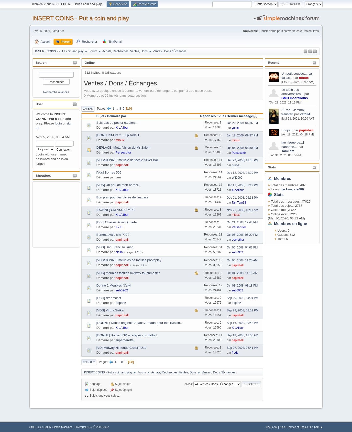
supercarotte (125, 340)
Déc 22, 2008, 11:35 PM (242, 160)
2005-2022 (102, 426)
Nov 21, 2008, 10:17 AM (242, 210)
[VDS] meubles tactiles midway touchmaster (128, 273)
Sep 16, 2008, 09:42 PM (242, 323)
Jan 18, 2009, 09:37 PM (242, 135)
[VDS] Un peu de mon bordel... (118, 185)
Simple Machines (62, 426)
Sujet (100, 116)
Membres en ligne (290, 224)
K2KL (120, 227)
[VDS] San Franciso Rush (114, 247)
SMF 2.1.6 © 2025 (40, 426)
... (117, 108)
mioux (304, 78)
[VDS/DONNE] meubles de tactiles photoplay (128, 260)
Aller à (188, 383)
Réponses (208, 116)
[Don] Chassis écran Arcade (116, 222)
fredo (235, 352)
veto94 (305, 114)
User (39, 104)
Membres (282, 178)
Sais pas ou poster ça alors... (117, 122)
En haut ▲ (316, 426)
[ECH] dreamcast (108, 298)
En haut (89, 362)
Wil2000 (237, 177)
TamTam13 (239, 202)
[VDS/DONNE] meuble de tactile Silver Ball (127, 160)
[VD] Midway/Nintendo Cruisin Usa (121, 348)
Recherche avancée (56, 92)
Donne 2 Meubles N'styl (113, 285)
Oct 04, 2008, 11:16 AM (242, 273)
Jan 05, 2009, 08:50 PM (242, 148)
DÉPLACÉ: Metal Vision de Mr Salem (123, 147)
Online (90, 62)
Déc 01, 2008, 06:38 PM (242, 197)
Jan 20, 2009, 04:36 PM (242, 123)
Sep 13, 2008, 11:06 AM (242, 335)
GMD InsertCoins (294, 98)
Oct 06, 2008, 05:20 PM (242, 235)
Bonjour (287, 130)
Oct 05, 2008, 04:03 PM (242, 247)
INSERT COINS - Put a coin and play (80, 18)
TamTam (287, 151)
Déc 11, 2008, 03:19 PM (242, 185)
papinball (306, 130)
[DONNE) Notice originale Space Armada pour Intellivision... (139, 323)
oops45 (121, 303)
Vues (222, 116)
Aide (282, 426)
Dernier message (242, 116)
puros (235, 165)
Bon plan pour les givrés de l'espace (122, 197)
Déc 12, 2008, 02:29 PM (242, 173)
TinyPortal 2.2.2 (83, 426)
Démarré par (116, 116)
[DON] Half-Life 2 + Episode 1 (117, 135)
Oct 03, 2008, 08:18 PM (242, 285)
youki (235, 128)
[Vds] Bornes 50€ (108, 172)
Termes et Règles (297, 426)
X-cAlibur (122, 127)
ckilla (119, 252)
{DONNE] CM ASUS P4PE (115, 210)
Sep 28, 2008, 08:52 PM (242, 310)
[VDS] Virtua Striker (110, 310)
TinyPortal (271, 426)
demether (238, 239)
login (58, 123)
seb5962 (237, 252)
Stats (272, 167)
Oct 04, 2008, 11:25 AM (242, 260)
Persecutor (123, 152)
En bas (88, 108)
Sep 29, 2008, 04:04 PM (242, 298)
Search (41, 62)
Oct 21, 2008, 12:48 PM (242, 222)
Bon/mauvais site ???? (112, 235)
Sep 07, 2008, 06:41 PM (242, 348)
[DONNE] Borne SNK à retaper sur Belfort (126, 335)
